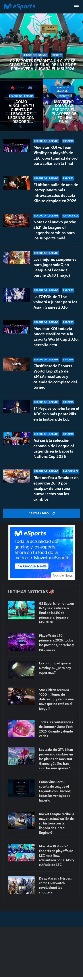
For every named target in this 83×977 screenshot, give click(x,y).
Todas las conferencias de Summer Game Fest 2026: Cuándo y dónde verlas (56, 729)
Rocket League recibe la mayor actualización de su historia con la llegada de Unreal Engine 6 (56, 823)
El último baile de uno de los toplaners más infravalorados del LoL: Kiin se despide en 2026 (55, 192)
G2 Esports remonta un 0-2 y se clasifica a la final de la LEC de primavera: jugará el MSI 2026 (42, 65)
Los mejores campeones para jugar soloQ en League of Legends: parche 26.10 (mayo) (54, 267)
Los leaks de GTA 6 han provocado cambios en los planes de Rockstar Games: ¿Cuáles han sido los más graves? (56, 758)
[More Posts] (41, 513)
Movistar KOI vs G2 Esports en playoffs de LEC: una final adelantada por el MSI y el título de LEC (64, 112)
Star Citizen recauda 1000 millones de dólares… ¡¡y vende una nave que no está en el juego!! (56, 699)
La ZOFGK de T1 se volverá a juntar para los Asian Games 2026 (55, 302)
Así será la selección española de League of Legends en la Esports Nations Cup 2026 (53, 448)
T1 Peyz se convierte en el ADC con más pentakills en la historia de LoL (56, 414)
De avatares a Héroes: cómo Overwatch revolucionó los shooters (55, 885)
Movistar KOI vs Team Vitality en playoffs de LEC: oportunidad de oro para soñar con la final (55, 155)
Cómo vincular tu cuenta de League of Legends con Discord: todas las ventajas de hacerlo (21, 112)
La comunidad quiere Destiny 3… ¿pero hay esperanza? (55, 668)
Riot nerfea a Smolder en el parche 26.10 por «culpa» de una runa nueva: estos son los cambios (56, 488)
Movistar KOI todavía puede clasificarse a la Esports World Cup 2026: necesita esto (56, 336)
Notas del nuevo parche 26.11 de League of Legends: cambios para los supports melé (54, 230)
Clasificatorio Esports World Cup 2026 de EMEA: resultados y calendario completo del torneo (55, 376)
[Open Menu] (76, 6)
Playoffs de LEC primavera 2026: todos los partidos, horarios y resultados (56, 642)
